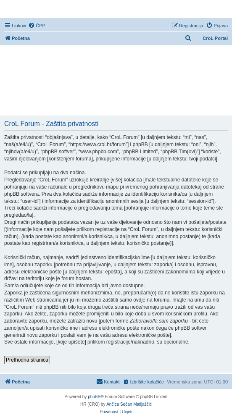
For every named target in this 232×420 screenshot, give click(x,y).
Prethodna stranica (27, 360)
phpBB (94, 396)
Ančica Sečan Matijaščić (129, 404)
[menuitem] (36, 26)
